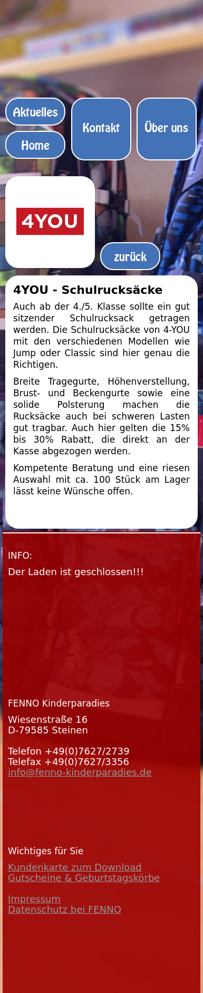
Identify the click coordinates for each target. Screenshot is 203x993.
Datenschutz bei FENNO (64, 909)
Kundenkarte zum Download (75, 867)
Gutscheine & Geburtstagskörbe (84, 877)
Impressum (34, 898)
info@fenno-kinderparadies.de (80, 772)
